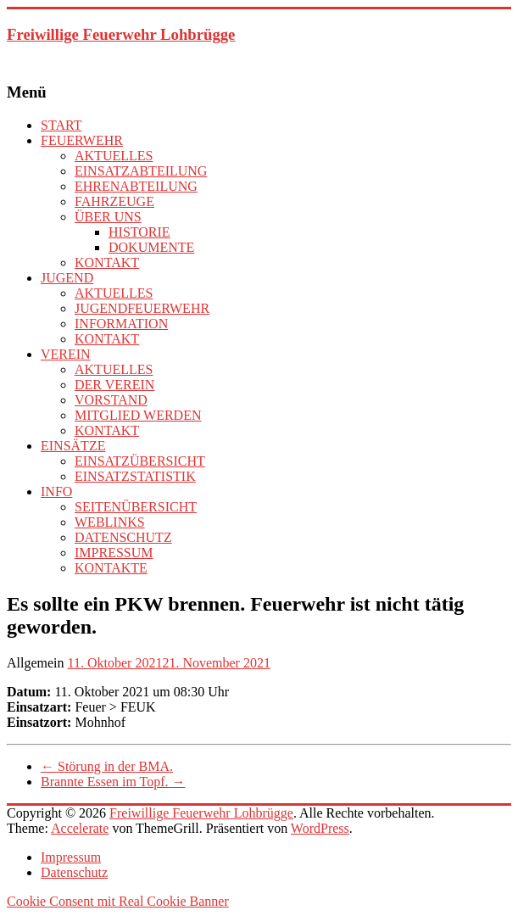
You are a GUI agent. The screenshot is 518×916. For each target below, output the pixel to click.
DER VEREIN (114, 384)
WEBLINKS (110, 522)
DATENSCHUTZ (123, 537)
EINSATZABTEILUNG (141, 171)
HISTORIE (139, 232)
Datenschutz (74, 872)
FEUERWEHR (82, 140)
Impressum (71, 857)
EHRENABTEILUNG (136, 186)
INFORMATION (121, 323)
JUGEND (67, 278)
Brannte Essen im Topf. (113, 781)
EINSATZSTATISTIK (135, 476)
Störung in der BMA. (107, 766)
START (61, 125)
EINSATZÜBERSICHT (140, 461)
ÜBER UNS (108, 216)
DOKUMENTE (151, 247)
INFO (56, 491)
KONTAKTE (111, 568)
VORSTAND (111, 400)
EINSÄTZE (73, 445)
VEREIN (66, 354)
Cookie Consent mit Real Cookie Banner (118, 901)
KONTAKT (107, 262)
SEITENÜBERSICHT (136, 507)
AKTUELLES (114, 155)
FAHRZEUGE (114, 201)
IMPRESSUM (114, 552)
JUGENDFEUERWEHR (142, 308)
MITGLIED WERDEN (138, 415)
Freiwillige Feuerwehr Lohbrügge (121, 34)
